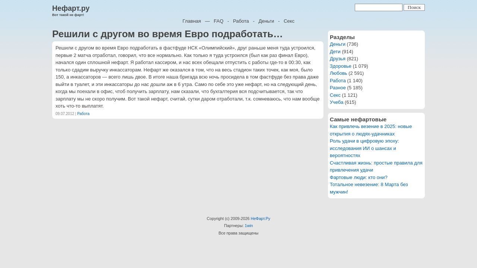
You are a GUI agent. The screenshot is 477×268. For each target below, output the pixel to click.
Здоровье (340, 66)
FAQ (219, 21)
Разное (338, 87)
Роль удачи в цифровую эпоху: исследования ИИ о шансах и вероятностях (364, 148)
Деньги (266, 21)
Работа (241, 21)
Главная (192, 21)
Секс (289, 21)
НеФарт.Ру (260, 218)
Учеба (337, 102)
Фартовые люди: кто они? (359, 177)
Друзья (337, 58)
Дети (335, 51)
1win (249, 225)
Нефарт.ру (70, 8)
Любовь (338, 73)
